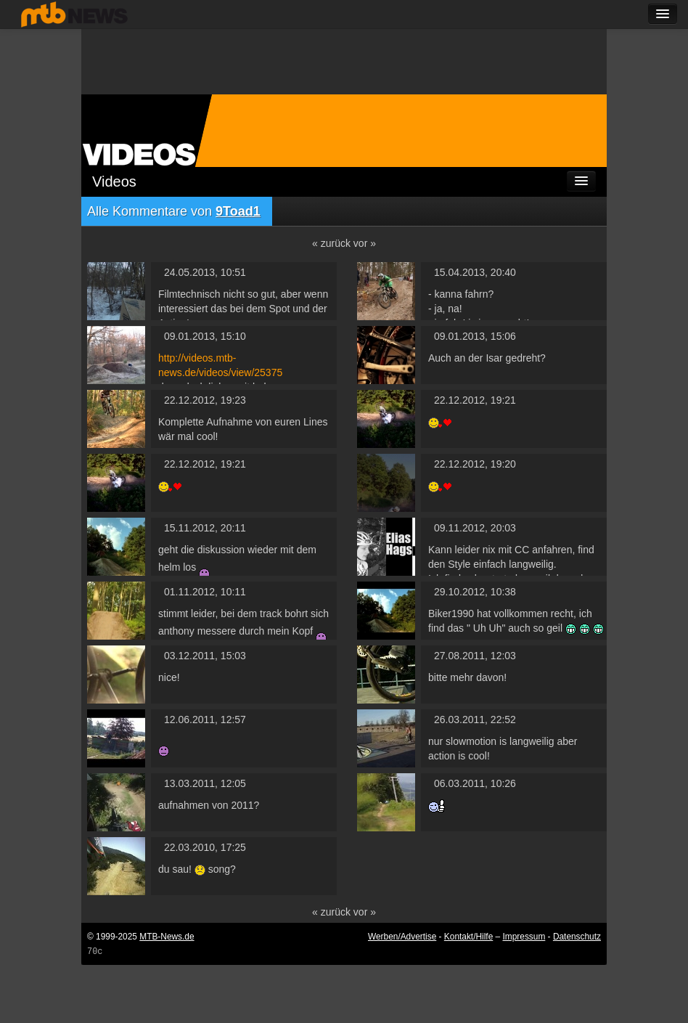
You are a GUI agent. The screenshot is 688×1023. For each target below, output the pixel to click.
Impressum (524, 937)
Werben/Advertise (402, 937)
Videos (114, 181)
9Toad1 (238, 211)
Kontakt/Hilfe (468, 937)
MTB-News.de (166, 937)
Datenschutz (577, 937)
